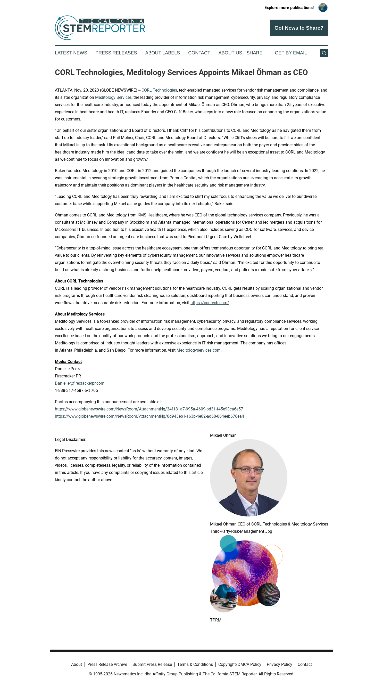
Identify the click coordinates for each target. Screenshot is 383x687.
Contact (199, 52)
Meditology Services (113, 97)
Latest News (71, 52)
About (76, 664)
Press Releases (116, 52)
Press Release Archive (107, 664)
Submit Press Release (152, 664)
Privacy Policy (279, 664)
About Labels (162, 52)
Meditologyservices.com (199, 350)
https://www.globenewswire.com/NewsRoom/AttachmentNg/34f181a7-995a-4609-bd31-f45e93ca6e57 (149, 409)
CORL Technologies (159, 90)
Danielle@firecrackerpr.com (79, 383)
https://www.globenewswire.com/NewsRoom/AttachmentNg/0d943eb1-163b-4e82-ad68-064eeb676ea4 (149, 416)
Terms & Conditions (195, 664)
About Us (230, 52)
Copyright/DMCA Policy (239, 664)
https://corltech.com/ (209, 302)
